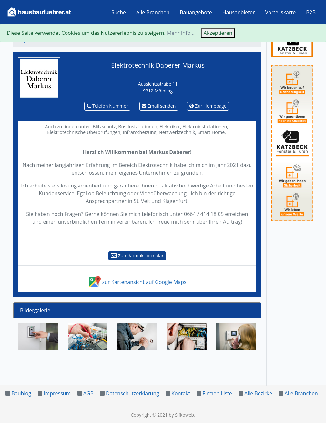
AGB (88, 393)
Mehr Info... (181, 32)
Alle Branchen (152, 12)
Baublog (21, 393)
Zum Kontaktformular (137, 256)
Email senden (159, 106)
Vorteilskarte (280, 12)
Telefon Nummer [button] (107, 106)
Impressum (57, 393)
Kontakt (180, 393)
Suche (118, 12)
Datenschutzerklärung (132, 393)
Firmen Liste (217, 393)
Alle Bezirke (258, 393)
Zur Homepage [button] (208, 106)
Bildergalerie (35, 310)
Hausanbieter (238, 12)
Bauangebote (196, 12)
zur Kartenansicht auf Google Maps (137, 281)
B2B (311, 12)
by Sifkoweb (181, 415)
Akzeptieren (218, 32)
